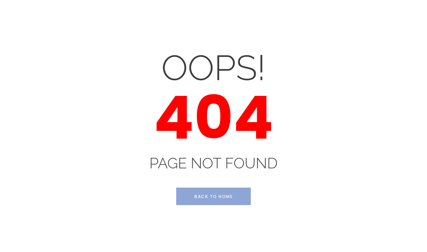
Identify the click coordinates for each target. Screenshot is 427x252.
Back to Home (213, 197)
